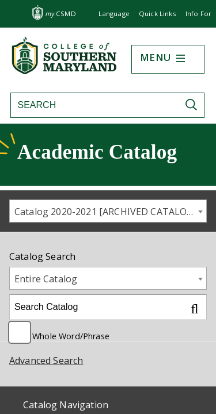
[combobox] (108, 211)
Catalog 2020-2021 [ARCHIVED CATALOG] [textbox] (105, 211)
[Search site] (93, 105)
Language (114, 13)
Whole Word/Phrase (70, 335)
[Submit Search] (194, 104)
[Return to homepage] (65, 70)
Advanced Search (46, 360)
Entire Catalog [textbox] (45, 279)
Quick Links (157, 13)
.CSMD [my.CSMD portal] (61, 13)
